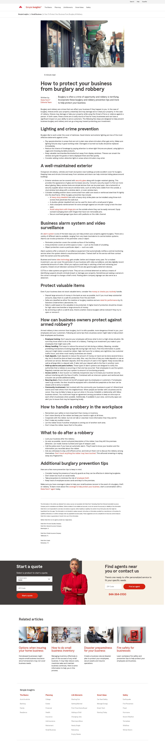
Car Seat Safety (102, 699)
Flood (125, 708)
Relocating (75, 730)
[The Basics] (48, 7)
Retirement (49, 725)
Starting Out (75, 699)
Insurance (49, 717)
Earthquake (127, 699)
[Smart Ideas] (79, 7)
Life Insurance (50, 721)
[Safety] (88, 7)
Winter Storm (127, 730)
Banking (23, 704)
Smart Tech (101, 708)
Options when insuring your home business (32, 649)
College (48, 699)
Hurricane (126, 712)
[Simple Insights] (33, 8)
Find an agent (134, 586)
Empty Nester (76, 734)
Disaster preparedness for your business (98, 649)
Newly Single (75, 725)
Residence (23, 712)
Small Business (51, 730)
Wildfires (126, 725)
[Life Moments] (68, 7)
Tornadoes (126, 721)
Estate (48, 704)
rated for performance (109, 300)
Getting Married (76, 704)
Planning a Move (77, 721)
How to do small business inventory (63, 649)
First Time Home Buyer (79, 708)
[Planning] (57, 7)
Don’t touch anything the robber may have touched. (75, 453)
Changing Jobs (76, 717)
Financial (49, 708)
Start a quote (27, 596)
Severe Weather (128, 717)
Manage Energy (102, 704)
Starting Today (102, 712)
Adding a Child (76, 712)
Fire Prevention (128, 704)
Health (48, 712)
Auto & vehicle (25, 699)
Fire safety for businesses (125, 649)
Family (22, 708)
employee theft (83, 478)
